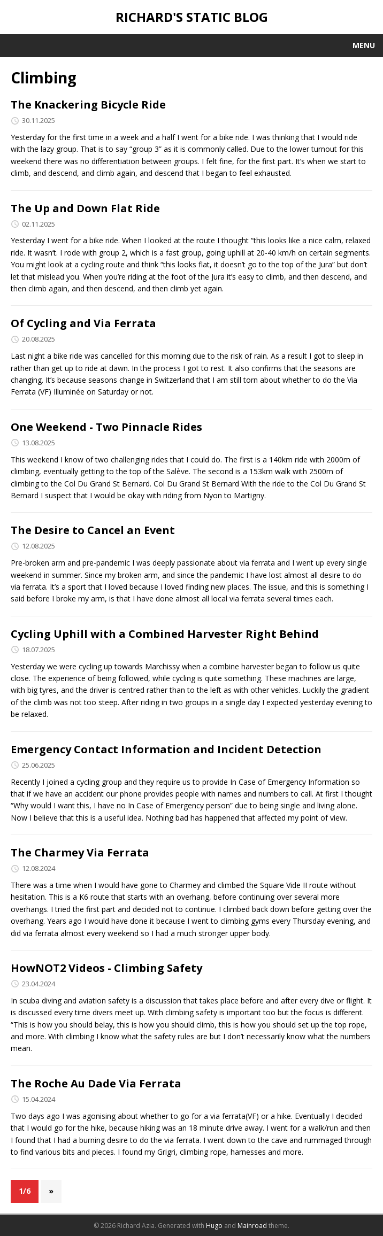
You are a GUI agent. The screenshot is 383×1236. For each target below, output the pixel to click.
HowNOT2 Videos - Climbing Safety (106, 968)
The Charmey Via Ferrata (80, 852)
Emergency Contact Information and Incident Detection (166, 749)
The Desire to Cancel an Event (93, 530)
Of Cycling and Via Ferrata (83, 323)
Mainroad (252, 1225)
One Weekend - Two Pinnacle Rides (106, 427)
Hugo (214, 1225)
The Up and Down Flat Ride (85, 208)
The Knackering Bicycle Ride (88, 104)
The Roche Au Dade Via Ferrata (96, 1083)
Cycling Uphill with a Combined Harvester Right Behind (165, 634)
